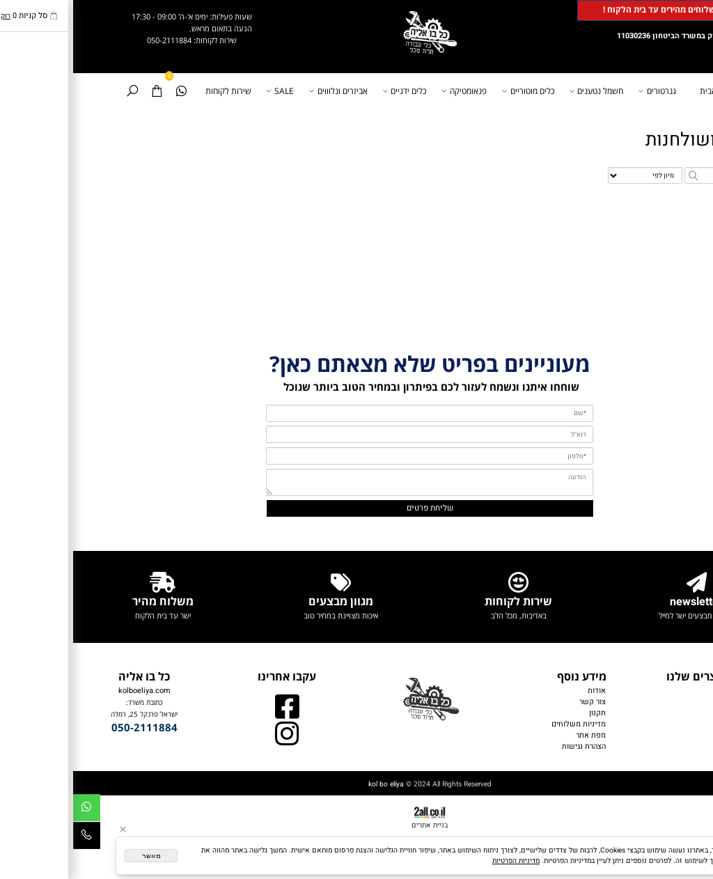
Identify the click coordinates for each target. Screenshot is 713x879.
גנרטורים (586, 91)
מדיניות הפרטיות (443, 860)
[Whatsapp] (107, 91)
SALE (208, 91)
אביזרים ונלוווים (266, 91)
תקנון (524, 713)
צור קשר (519, 702)
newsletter (623, 601)
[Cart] (83, 91)
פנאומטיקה (393, 91)
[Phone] (13, 838)
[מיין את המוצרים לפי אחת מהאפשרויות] (572, 176)
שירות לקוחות (155, 91)
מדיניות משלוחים (505, 724)
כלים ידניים (333, 91)
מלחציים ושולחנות (642, 139)
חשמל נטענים (524, 91)
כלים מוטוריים (456, 91)
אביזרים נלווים (669, 746)
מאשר (78, 855)
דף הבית (641, 91)
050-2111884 (96, 40)
